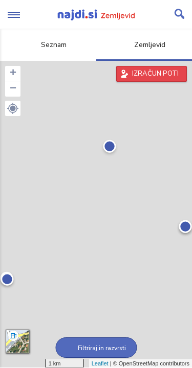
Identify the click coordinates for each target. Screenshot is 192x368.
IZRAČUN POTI (155, 73)
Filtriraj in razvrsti (96, 348)
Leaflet (100, 363)
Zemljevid (143, 45)
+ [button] (13, 73)
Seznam (48, 45)
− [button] (13, 89)
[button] (12, 108)
